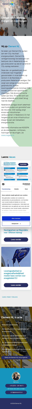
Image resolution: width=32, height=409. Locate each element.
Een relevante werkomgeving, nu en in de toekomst (16, 350)
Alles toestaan (16, 218)
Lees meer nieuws (9, 297)
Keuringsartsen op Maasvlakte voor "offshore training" (16, 231)
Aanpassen (16, 223)
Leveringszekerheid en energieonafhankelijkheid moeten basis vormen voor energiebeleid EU (14, 274)
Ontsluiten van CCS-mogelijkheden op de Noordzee (15, 330)
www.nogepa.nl (7, 135)
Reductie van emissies (10, 325)
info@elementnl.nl (16, 392)
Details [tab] (16, 189)
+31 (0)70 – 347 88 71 (16, 385)
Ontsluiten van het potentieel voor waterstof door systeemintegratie (14, 337)
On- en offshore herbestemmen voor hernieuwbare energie (14, 344)
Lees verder (16, 239)
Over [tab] (26, 189)
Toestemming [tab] (6, 189)
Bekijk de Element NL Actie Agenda (16, 357)
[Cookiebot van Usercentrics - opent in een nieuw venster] (23, 184)
